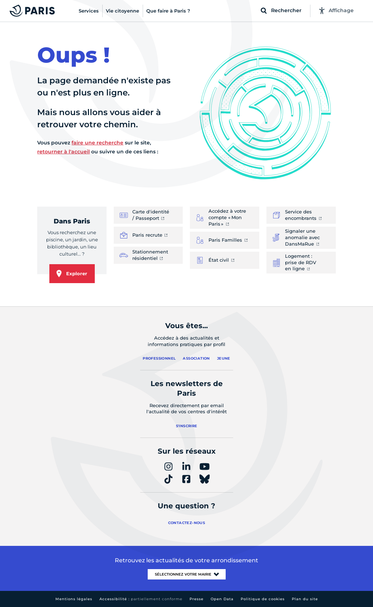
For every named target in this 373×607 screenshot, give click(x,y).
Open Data (222, 599)
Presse (196, 599)
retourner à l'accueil (63, 151)
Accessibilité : (140, 599)
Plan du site (305, 599)
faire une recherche (97, 142)
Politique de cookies (263, 599)
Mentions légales (73, 599)
